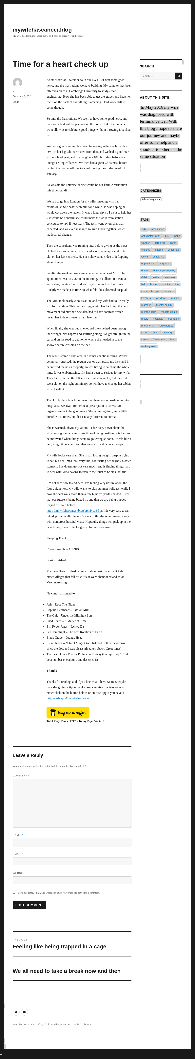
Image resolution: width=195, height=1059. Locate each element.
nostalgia (158, 317)
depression (147, 262)
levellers (146, 296)
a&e (144, 227)
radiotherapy (166, 324)
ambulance (157, 227)
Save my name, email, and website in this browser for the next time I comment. (59, 892)
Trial (172, 338)
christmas (173, 248)
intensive (169, 289)
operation (173, 317)
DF (14, 90)
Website (19, 872)
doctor (144, 269)
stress (144, 338)
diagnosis (164, 262)
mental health (164, 303)
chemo (159, 248)
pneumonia (147, 324)
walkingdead (148, 344)
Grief (144, 275)
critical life (158, 255)
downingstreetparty (164, 269)
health (155, 275)
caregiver (160, 241)
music (144, 317)
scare (156, 331)
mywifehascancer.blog (42, 30)
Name (18, 835)
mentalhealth (148, 310)
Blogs (16, 101)
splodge (168, 331)
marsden (146, 303)
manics (175, 296)
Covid (144, 255)
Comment (21, 775)
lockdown (161, 296)
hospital (166, 282)
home (153, 282)
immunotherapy (150, 289)
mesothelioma (169, 310)
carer (173, 241)
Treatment (159, 338)
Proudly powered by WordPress (69, 1024)
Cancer (145, 241)
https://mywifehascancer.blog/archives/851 (74, 510)
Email (18, 854)
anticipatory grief (150, 234)
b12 (167, 234)
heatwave (169, 275)
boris (177, 234)
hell (143, 282)
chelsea (145, 248)
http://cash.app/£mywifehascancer (68, 698)
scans (144, 331)
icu (177, 282)
